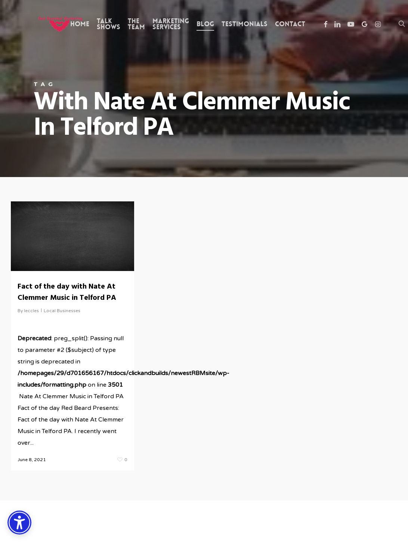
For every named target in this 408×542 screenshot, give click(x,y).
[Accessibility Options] (19, 523)
